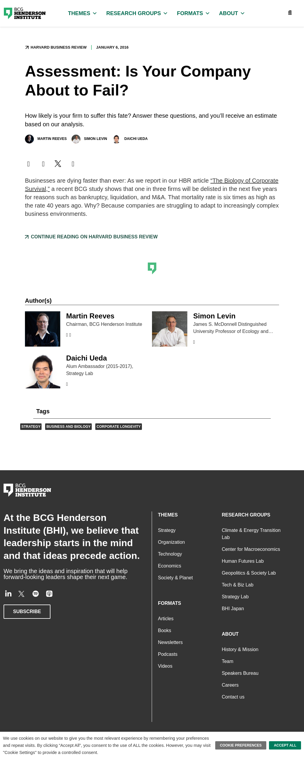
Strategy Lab (235, 596)
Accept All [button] (285, 745)
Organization (171, 542)
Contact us (233, 697)
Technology (169, 554)
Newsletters (170, 642)
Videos (165, 666)
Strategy (30, 427)
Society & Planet (174, 578)
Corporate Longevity (115, 427)
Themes (82, 13)
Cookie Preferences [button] (243, 745)
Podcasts (167, 654)
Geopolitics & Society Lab (248, 573)
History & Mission (240, 649)
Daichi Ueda (129, 139)
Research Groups (136, 13)
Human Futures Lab (243, 561)
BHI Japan (232, 608)
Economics (169, 566)
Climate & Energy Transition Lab (251, 533)
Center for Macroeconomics (250, 549)
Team (227, 661)
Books (164, 630)
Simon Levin (89, 139)
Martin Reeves (45, 139)
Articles (165, 618)
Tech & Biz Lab (237, 585)
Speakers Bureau (239, 673)
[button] (28, 164)
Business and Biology (66, 427)
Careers (230, 685)
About (230, 13)
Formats (191, 13)
